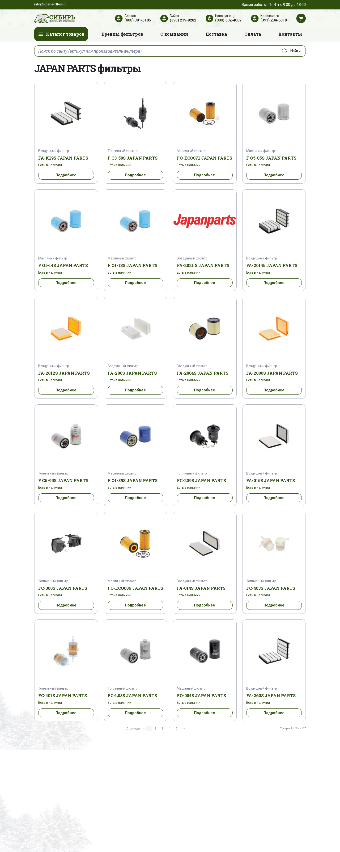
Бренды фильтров (122, 34)
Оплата (252, 34)
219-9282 (183, 20)
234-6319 (273, 20)
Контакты (290, 34)
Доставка (216, 34)
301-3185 (137, 20)
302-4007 (228, 20)
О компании (174, 34)
